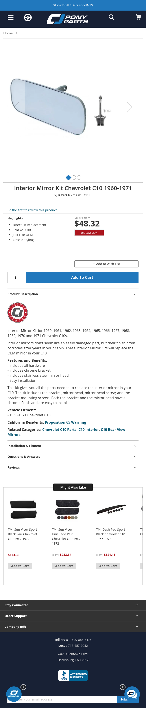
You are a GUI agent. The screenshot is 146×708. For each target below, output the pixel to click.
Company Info (15, 627)
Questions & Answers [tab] (23, 456)
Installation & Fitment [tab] (24, 446)
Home (8, 33)
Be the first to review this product (32, 210)
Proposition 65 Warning (65, 422)
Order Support (16, 616)
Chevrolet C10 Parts (59, 429)
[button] (16, 107)
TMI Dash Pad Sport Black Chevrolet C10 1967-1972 (110, 534)
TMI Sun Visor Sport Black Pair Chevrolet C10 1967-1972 (22, 534)
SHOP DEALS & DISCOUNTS (73, 5)
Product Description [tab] (22, 294)
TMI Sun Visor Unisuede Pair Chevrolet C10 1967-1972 (66, 536)
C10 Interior (88, 429)
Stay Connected (16, 605)
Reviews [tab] (13, 467)
